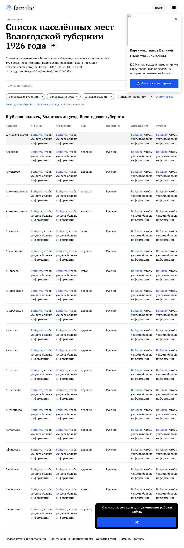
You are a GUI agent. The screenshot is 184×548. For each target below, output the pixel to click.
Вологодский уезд (48, 104)
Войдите (36, 134)
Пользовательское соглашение (26, 539)
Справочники (14, 19)
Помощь (125, 539)
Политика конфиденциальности (71, 539)
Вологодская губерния (19, 104)
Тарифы (139, 539)
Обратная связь (106, 539)
